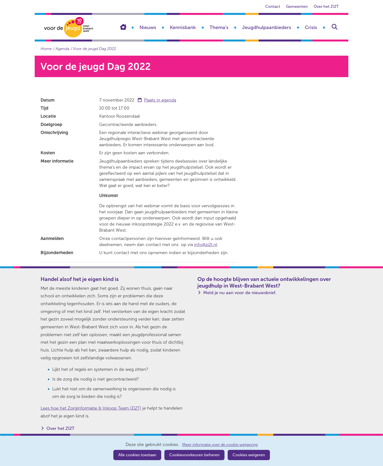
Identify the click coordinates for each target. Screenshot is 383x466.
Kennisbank (183, 27)
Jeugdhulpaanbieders (266, 27)
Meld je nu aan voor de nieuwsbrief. (240, 292)
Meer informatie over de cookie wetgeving (220, 445)
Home (127, 27)
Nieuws (147, 27)
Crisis (311, 27)
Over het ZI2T (326, 6)
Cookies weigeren (249, 455)
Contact (272, 6)
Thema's (219, 27)
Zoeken (335, 27)
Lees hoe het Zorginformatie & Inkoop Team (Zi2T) (91, 408)
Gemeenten (297, 6)
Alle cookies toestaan (137, 455)
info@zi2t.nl (205, 244)
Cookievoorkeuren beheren (194, 455)
